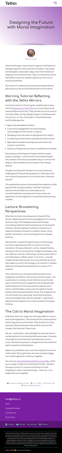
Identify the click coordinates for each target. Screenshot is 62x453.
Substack (32, 424)
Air (54, 383)
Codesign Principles (12, 408)
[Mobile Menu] (54, 3)
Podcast (43, 424)
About (7, 404)
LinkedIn (9, 424)
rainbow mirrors (34, 385)
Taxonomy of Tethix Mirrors (24, 108)
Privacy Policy (10, 417)
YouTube (20, 424)
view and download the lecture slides (33, 361)
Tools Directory (10, 413)
